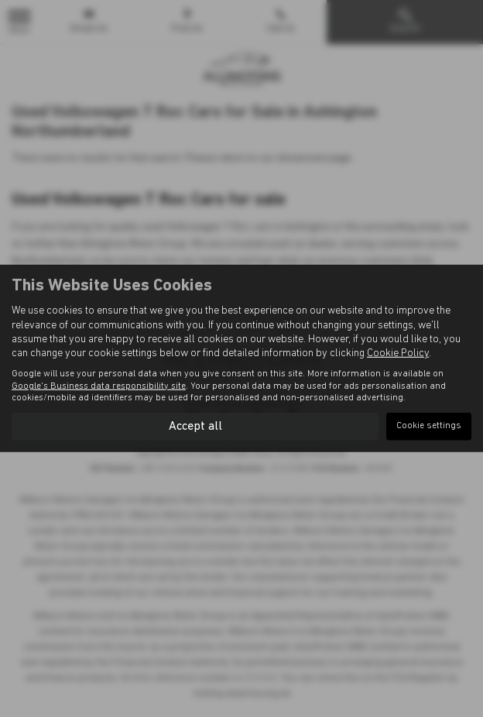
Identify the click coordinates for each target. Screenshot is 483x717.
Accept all (195, 426)
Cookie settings (428, 426)
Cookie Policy (398, 353)
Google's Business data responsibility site (99, 385)
